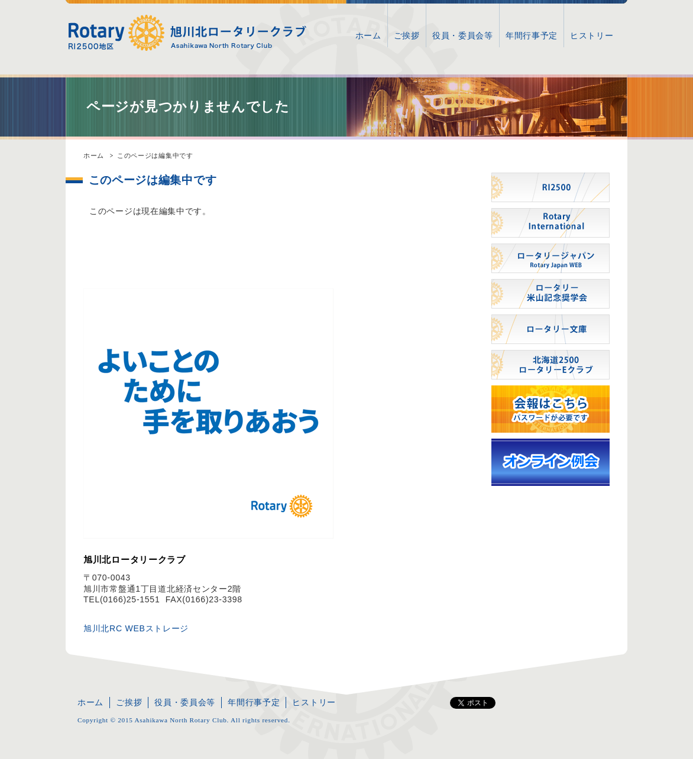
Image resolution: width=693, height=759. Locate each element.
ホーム (368, 35)
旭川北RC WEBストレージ (136, 628)
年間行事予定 (532, 35)
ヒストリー (592, 35)
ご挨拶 (407, 35)
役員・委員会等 (462, 35)
